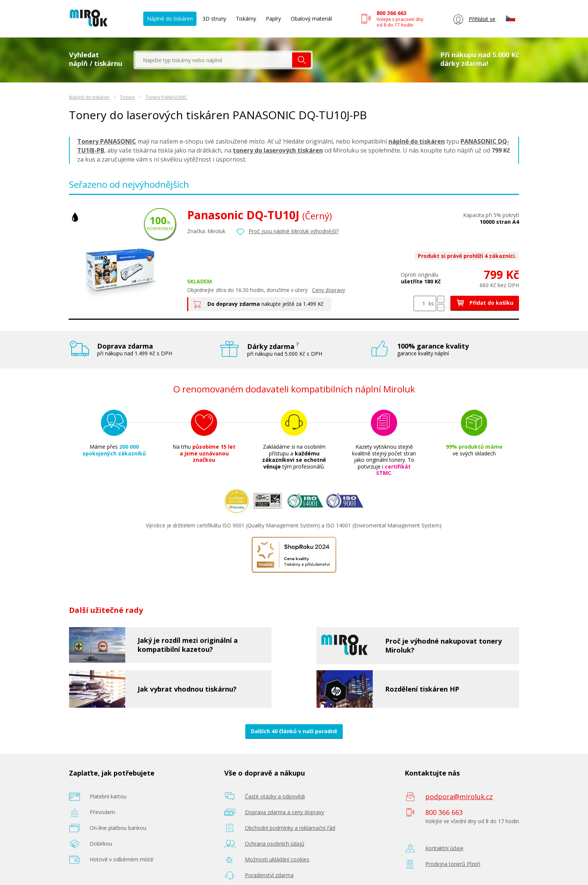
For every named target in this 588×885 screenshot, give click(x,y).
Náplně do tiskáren (170, 18)
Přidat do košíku (484, 302)
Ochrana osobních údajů (274, 843)
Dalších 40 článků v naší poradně (294, 731)
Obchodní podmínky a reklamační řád (290, 827)
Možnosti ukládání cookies (277, 859)
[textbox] (213, 59)
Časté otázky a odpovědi (275, 796)
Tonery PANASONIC (166, 97)
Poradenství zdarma (269, 875)
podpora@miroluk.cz (459, 796)
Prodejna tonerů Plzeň (452, 863)
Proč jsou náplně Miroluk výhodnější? (294, 231)
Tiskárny (246, 18)
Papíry (273, 18)
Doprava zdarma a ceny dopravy (284, 812)
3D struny (214, 18)
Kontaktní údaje (444, 848)
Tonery (127, 97)
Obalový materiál (311, 18)
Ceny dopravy (328, 290)
